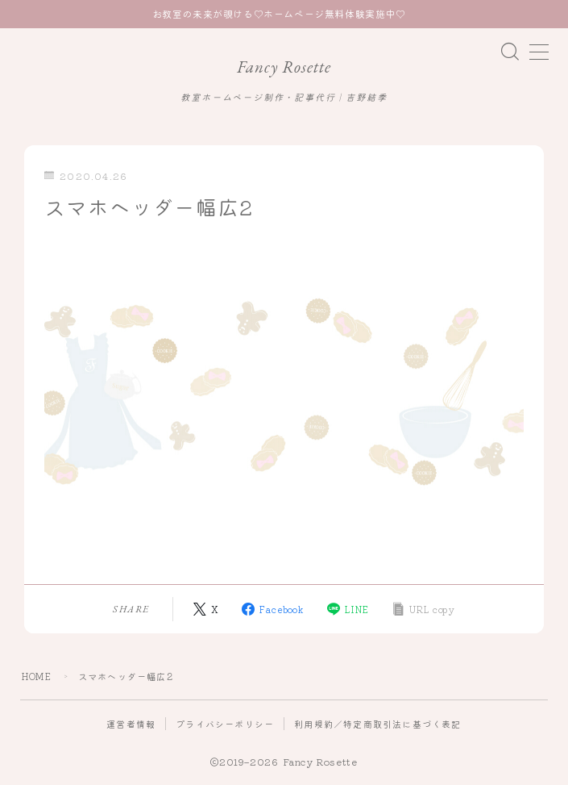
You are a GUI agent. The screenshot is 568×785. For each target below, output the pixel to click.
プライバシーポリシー (225, 723)
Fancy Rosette (284, 66)
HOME (37, 676)
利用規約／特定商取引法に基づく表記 (377, 723)
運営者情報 (130, 723)
